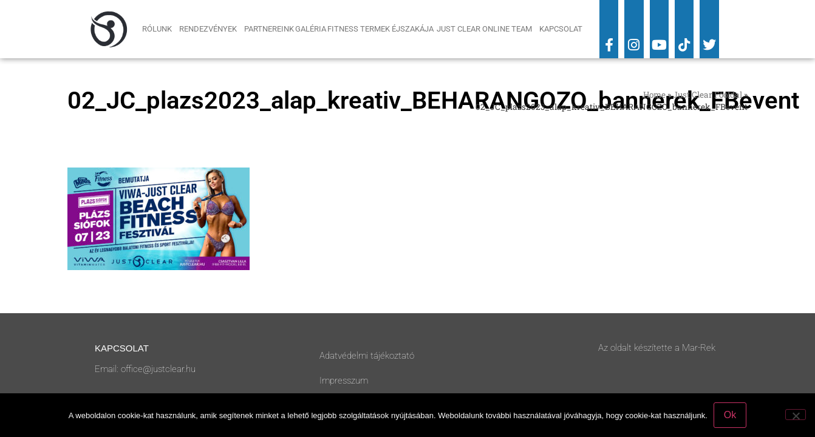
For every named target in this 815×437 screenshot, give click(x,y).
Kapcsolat (560, 28)
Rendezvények (211, 29)
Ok (730, 415)
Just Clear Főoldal (707, 94)
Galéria (310, 28)
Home (654, 94)
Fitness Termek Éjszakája (381, 28)
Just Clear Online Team (487, 29)
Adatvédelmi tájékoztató (366, 355)
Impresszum (343, 380)
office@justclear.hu (158, 369)
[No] (795, 414)
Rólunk (160, 29)
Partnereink (269, 28)
